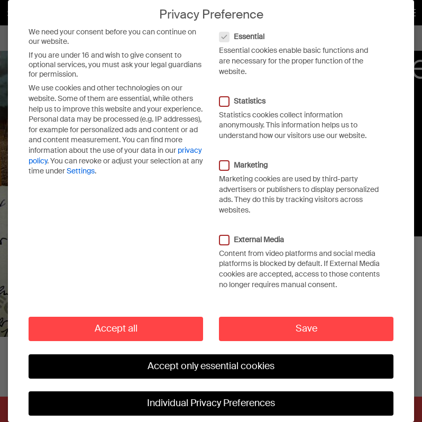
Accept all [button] (116, 324)
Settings (81, 166)
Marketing (249, 161)
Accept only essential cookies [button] (211, 362)
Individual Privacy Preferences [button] (211, 399)
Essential (247, 32)
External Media (257, 235)
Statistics (248, 96)
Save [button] (306, 324)
